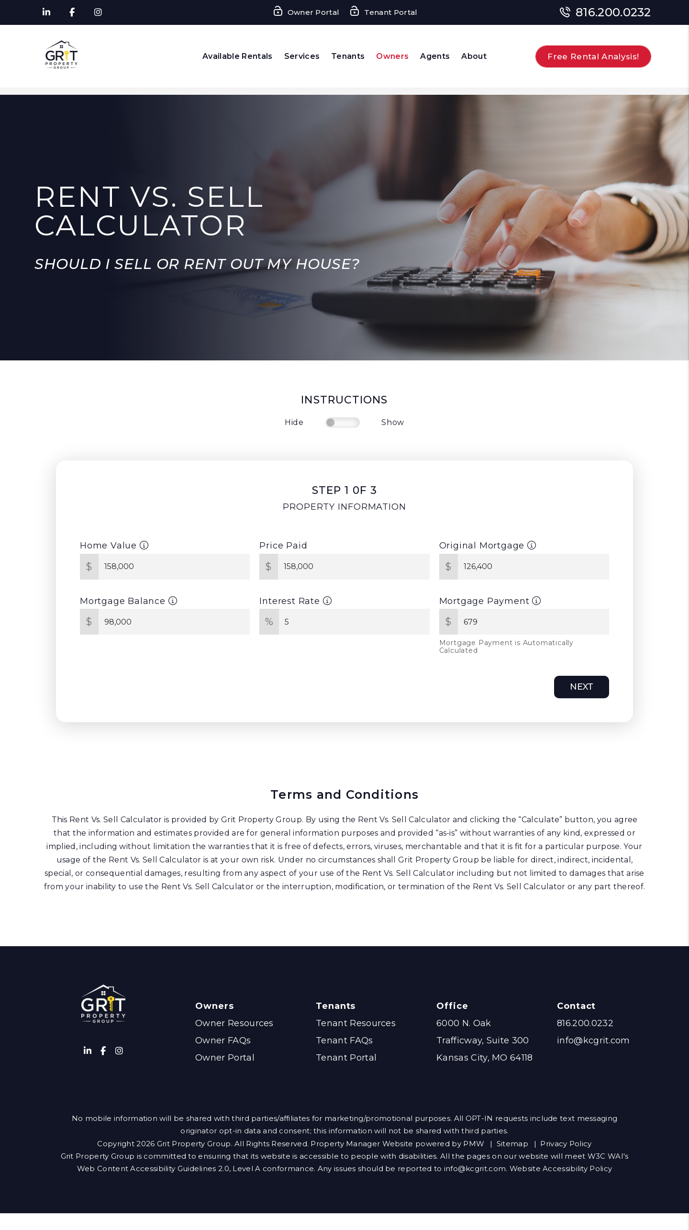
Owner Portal (225, 1057)
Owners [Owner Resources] (392, 56)
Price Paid (283, 545)
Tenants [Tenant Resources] (348, 56)
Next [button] (581, 687)
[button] (46, 12)
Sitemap (512, 1143)
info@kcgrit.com (593, 1040)
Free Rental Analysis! (593, 56)
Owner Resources (234, 1023)
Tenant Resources (356, 1023)
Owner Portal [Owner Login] (306, 13)
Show (392, 422)
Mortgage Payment (490, 601)
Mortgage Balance (128, 601)
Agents (435, 56)
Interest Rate (295, 601)
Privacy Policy (565, 1143)
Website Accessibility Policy (561, 1168)
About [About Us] (474, 56)
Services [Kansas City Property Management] (302, 56)
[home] (62, 56)
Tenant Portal (346, 1057)
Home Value (114, 545)
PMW (473, 1143)
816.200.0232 (613, 12)
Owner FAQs (223, 1040)
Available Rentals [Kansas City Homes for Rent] (237, 56)
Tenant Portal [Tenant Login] (383, 13)
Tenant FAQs (344, 1040)
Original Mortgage (487, 545)
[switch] (342, 422)
